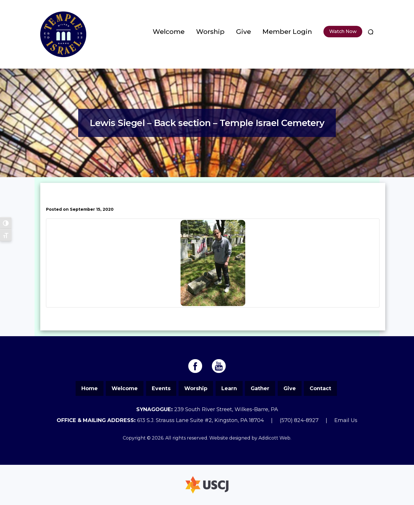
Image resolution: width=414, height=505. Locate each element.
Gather (260, 388)
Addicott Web (274, 438)
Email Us (345, 420)
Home (89, 388)
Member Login (287, 32)
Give (243, 32)
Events (161, 388)
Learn (229, 388)
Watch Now (342, 31)
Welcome (169, 32)
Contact (320, 388)
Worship (210, 32)
